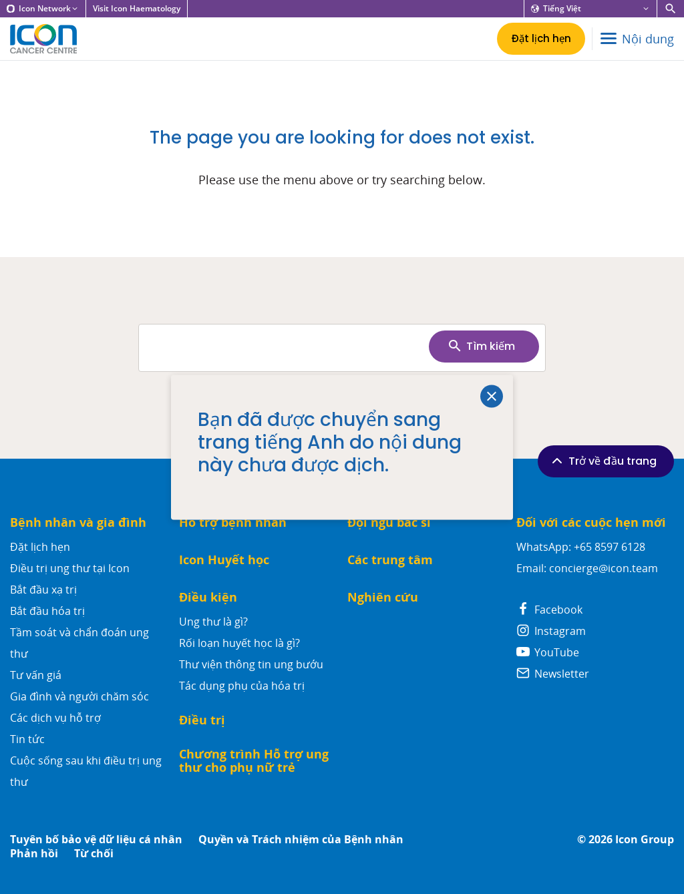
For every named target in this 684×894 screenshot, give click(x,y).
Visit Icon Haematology (136, 9)
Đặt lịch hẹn (40, 546)
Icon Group (644, 840)
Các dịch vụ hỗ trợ (55, 717)
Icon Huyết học (224, 560)
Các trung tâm (390, 560)
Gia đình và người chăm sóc (79, 696)
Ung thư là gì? (213, 621)
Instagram (551, 631)
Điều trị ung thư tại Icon (70, 568)
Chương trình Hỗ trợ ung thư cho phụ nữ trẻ (254, 760)
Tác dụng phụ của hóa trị (242, 685)
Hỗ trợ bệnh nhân (233, 522)
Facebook (549, 609)
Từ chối (94, 854)
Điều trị (202, 720)
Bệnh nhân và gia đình (78, 522)
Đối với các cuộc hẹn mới (591, 522)
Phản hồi (34, 854)
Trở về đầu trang (603, 461)
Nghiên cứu (382, 597)
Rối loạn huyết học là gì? (239, 643)
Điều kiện (208, 597)
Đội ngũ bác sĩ (389, 522)
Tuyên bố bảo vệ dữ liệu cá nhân (96, 840)
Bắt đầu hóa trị (47, 611)
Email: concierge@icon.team (587, 568)
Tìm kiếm (481, 346)
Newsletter (552, 673)
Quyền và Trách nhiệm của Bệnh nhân (300, 840)
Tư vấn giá (35, 675)
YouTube (547, 652)
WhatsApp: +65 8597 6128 (580, 546)
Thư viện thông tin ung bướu (251, 664)
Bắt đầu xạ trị (43, 589)
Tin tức (27, 739)
